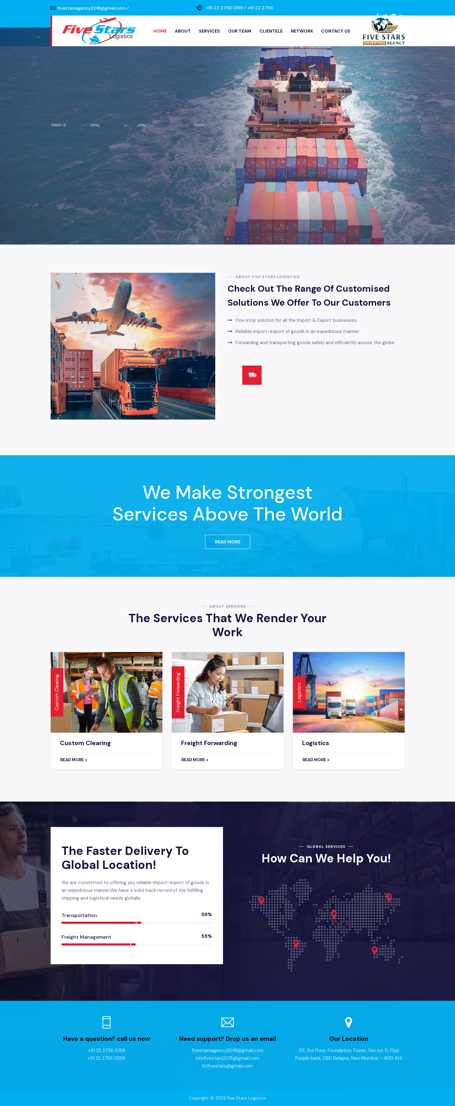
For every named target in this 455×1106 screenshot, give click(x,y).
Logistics (315, 743)
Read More (227, 542)
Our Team (239, 31)
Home (160, 31)
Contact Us (335, 31)
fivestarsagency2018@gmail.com (92, 8)
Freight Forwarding (209, 743)
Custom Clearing (85, 743)
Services (209, 31)
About (183, 31)
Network (302, 31)
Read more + (73, 759)
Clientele (271, 31)
